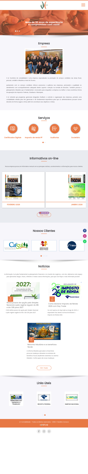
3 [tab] (19, 31)
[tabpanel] (44, 22)
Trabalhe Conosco (63, 422)
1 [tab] (15, 31)
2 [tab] (17, 31)
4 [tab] (46, 256)
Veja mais (44, 215)
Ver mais (44, 368)
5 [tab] (47, 213)
